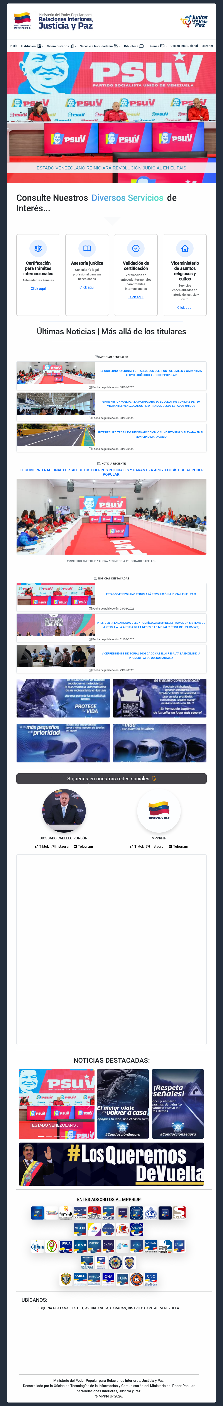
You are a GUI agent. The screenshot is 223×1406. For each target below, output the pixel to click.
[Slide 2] (49, 1136)
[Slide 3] (57, 1136)
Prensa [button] (156, 45)
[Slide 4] (64, 1136)
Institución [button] (31, 45)
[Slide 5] (72, 1136)
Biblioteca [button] (134, 45)
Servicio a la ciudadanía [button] (99, 46)
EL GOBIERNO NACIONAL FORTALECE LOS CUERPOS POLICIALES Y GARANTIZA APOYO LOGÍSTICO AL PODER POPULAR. (112, 472)
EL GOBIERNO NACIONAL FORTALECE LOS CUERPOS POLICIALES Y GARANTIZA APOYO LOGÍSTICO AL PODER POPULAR (151, 373)
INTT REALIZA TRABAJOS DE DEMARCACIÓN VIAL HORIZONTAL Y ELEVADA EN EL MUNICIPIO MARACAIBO (151, 434)
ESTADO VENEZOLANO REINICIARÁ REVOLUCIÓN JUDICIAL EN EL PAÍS (151, 594)
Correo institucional (184, 46)
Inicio (13, 46)
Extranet (207, 46)
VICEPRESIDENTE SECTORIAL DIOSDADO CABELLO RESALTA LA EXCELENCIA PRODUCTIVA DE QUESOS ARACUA (151, 655)
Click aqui (38, 289)
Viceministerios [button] (60, 45)
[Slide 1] (41, 1136)
